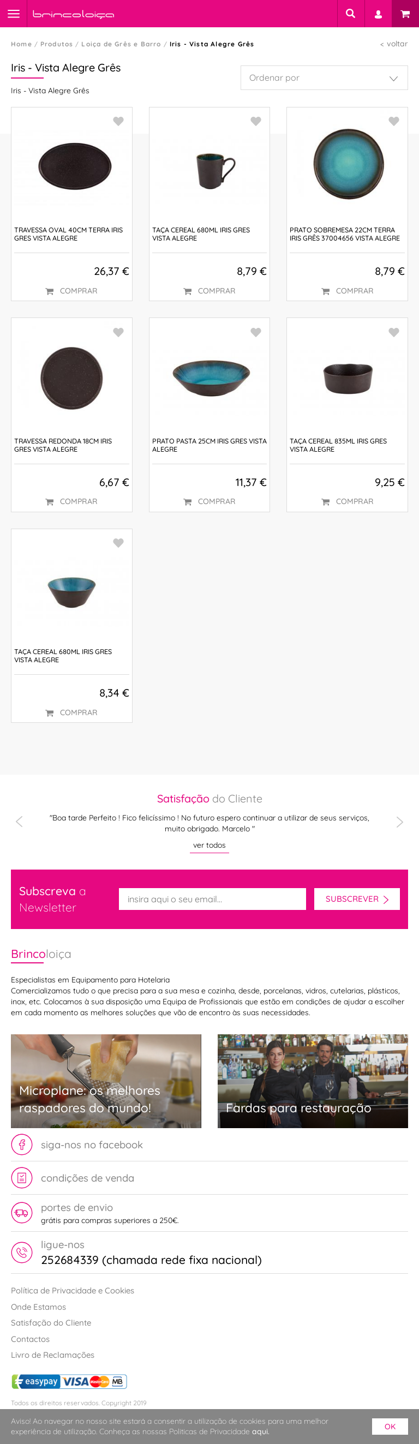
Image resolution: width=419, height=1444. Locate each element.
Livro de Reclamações (52, 1355)
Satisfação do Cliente (51, 1322)
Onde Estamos (38, 1307)
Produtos (57, 44)
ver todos (209, 845)
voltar (397, 43)
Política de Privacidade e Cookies (72, 1290)
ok (390, 1426)
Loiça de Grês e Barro (121, 44)
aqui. (261, 1431)
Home (21, 44)
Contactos (30, 1339)
